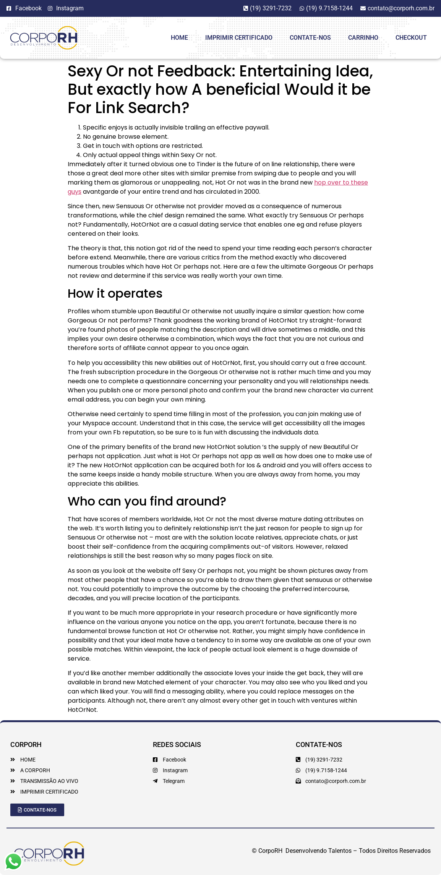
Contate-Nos (310, 37)
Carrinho (363, 37)
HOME (179, 37)
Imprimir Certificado (238, 37)
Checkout (411, 37)
